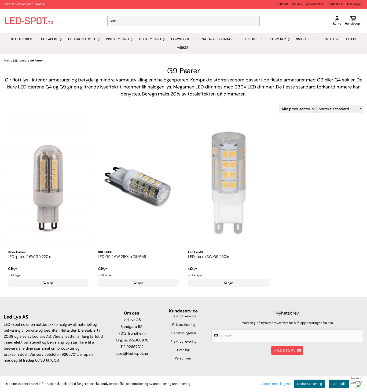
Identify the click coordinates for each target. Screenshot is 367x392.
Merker (183, 48)
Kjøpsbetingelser (183, 333)
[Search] (255, 21)
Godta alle (338, 384)
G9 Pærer (36, 60)
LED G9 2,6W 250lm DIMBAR (122, 256)
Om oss (297, 4)
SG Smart (282, 4)
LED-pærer (20, 60)
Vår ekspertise (314, 4)
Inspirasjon (354, 4)
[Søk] (183, 21)
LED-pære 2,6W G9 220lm (30, 256)
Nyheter (331, 39)
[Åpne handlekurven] (353, 21)
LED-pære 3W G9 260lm (209, 256)
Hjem (7, 60)
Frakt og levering (183, 316)
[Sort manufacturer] (297, 109)
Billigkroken (21, 39)
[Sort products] (339, 109)
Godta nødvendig (309, 384)
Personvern (183, 358)
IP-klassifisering (183, 324)
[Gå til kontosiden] (337, 21)
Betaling (183, 350)
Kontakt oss (335, 4)
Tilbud (351, 39)
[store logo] (29, 21)
